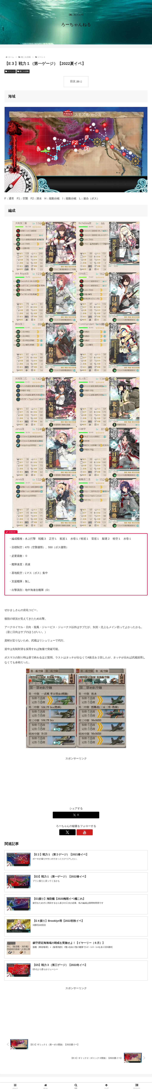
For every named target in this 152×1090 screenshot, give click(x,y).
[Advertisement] (76, 781)
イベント (10, 71)
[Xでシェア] (76, 815)
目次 (72, 81)
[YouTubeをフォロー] (79, 832)
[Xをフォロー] (73, 832)
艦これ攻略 (23, 71)
